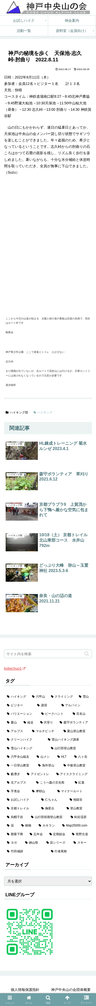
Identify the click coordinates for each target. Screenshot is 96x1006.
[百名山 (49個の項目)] (80, 714)
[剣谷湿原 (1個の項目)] (79, 817)
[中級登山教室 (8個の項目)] (76, 765)
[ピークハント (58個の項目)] (54, 714)
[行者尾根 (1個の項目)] (70, 851)
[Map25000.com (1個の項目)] (75, 826)
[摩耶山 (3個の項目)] (42, 791)
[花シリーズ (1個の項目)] (57, 843)
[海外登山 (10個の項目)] (48, 765)
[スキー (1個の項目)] (81, 843)
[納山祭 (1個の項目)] (33, 843)
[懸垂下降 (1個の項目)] (15, 834)
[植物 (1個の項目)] (27, 826)
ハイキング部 (17, 412)
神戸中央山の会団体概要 (71, 990)
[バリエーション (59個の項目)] (21, 714)
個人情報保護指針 (25, 990)
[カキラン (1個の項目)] (47, 826)
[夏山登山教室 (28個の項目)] (76, 731)
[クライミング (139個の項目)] (62, 697)
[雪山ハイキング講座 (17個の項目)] (69, 740)
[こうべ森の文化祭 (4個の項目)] (52, 783)
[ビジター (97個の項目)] (19, 705)
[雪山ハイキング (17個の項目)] (26, 748)
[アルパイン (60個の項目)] (75, 705)
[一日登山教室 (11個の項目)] (20, 765)
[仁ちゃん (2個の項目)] (52, 800)
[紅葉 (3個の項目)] (81, 783)
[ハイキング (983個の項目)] (17, 697)
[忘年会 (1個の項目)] (36, 834)
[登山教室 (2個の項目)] (77, 808)
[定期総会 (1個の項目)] (58, 834)
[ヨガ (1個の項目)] (13, 843)
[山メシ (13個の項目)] (44, 757)
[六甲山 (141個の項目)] (39, 697)
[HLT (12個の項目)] (63, 757)
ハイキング (43, 412)
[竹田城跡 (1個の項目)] (26, 851)
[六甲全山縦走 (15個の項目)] (19, 757)
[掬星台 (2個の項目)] (51, 808)
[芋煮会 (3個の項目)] (17, 791)
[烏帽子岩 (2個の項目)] (16, 817)
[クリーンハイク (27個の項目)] (25, 740)
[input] (48, 654)
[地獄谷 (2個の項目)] (79, 800)
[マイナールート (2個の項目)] (73, 791)
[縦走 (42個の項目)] (29, 722)
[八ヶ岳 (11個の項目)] (81, 757)
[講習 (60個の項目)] (46, 705)
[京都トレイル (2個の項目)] (21, 808)
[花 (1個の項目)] (11, 826)
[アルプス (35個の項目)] (17, 731)
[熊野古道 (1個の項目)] (80, 834)
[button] (86, 654)
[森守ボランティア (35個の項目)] (74, 722)
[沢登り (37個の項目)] (47, 722)
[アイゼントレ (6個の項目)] (39, 774)
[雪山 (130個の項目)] (84, 697)
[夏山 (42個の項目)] (12, 722)
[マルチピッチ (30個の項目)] (45, 731)
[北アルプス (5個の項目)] (19, 783)
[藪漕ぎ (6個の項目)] (14, 774)
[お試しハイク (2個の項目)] (21, 800)
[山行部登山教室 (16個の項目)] (70, 748)
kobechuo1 (14, 668)
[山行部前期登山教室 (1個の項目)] (48, 817)
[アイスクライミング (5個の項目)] (72, 774)
